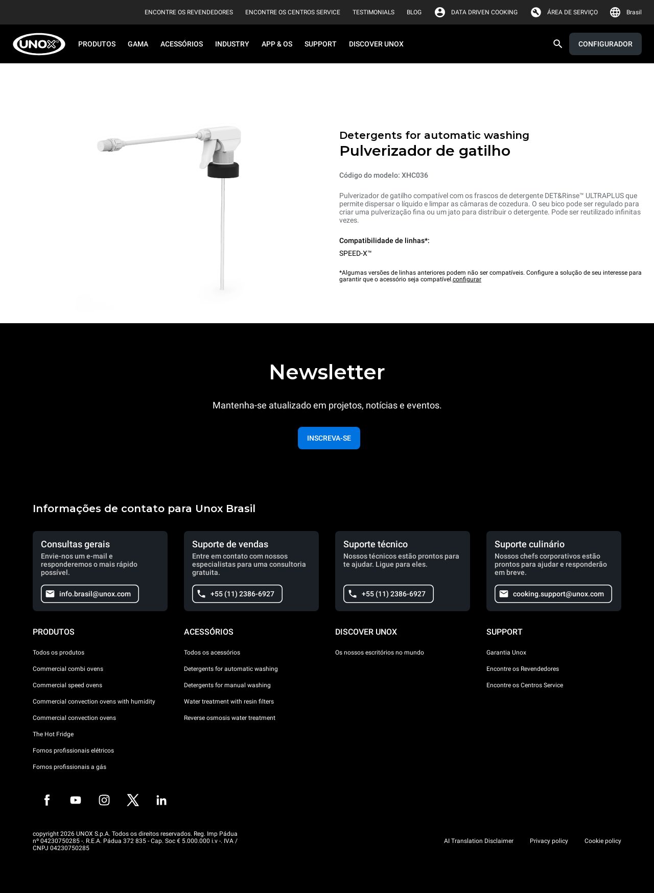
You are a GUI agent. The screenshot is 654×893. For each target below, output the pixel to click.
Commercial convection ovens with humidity (94, 701)
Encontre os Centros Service (524, 685)
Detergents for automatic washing (231, 668)
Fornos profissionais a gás (69, 766)
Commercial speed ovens (67, 685)
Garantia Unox (506, 652)
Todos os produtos (58, 652)
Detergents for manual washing (227, 685)
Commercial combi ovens (68, 668)
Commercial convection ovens (74, 717)
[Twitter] (133, 800)
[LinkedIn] (161, 800)
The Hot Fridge (53, 734)
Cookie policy (603, 840)
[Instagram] (104, 800)
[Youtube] (75, 800)
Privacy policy (549, 840)
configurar (467, 279)
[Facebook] (47, 800)
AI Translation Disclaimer (478, 840)
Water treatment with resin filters (229, 701)
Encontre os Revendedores (522, 668)
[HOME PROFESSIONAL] (42, 44)
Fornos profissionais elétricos (73, 750)
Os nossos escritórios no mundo (379, 652)
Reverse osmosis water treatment (229, 717)
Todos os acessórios (212, 652)
